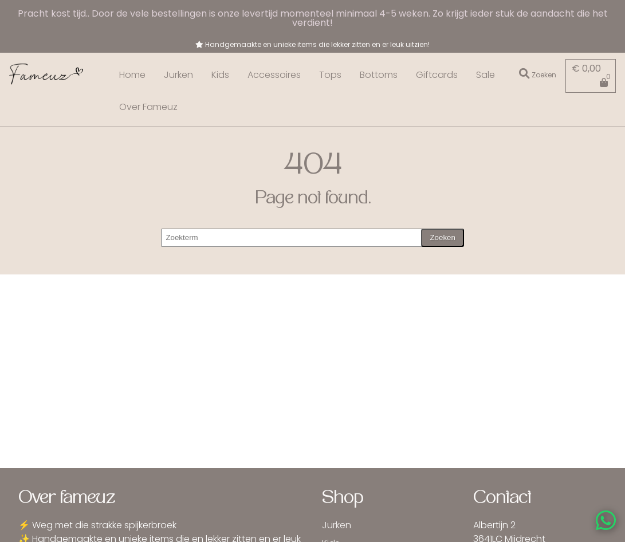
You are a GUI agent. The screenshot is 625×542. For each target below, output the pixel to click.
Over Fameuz (148, 106)
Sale (485, 74)
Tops (330, 74)
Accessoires (274, 74)
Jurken (178, 74)
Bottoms (379, 74)
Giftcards (437, 74)
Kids (220, 74)
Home (132, 74)
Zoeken (442, 237)
